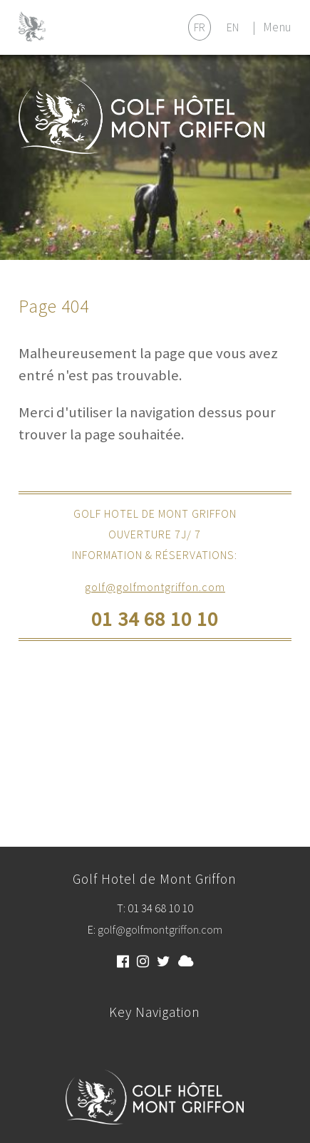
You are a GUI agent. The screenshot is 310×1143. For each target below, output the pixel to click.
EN (233, 27)
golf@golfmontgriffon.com (155, 587)
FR (199, 27)
